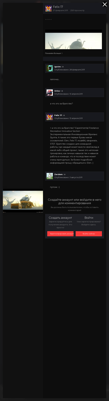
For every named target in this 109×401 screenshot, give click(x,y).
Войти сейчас (89, 234)
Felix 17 (58, 7)
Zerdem (58, 174)
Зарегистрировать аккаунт (62, 234)
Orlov (57, 91)
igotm (57, 66)
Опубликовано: (69, 69)
